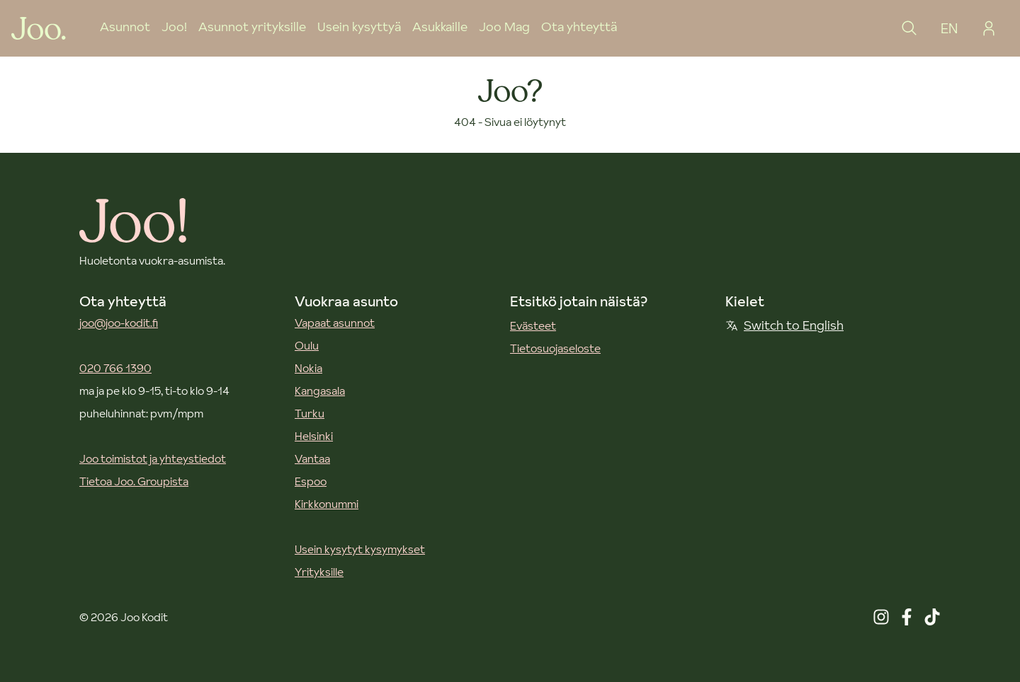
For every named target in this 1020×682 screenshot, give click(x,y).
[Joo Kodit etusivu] (38, 28)
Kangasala (320, 390)
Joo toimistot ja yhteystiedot (152, 458)
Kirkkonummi (326, 504)
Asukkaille (440, 26)
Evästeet (533, 325)
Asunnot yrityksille (252, 26)
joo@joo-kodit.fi (118, 322)
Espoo (311, 481)
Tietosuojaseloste (555, 348)
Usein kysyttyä (359, 26)
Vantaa (312, 458)
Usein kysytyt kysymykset (360, 549)
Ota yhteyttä (579, 26)
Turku (309, 413)
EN (949, 28)
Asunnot (125, 26)
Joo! (174, 26)
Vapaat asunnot (335, 322)
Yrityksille (319, 571)
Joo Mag (504, 26)
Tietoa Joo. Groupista (133, 481)
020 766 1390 (115, 368)
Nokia (308, 368)
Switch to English (784, 325)
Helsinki (314, 436)
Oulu (307, 345)
